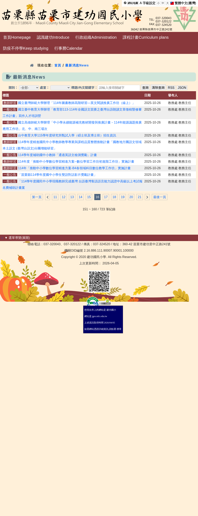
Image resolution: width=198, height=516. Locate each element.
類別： (13, 87)
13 (72, 197)
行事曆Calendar (68, 48)
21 (139, 197)
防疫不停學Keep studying (25, 48)
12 (64, 197)
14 (80, 197)
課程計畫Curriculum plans (146, 37)
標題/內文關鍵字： (84, 87)
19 (122, 197)
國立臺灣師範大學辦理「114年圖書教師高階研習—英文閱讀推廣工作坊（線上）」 (76, 103)
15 (89, 197)
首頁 (58, 65)
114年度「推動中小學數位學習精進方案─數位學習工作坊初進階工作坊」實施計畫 (76, 161)
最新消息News (77, 65)
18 (114, 197)
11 (55, 197)
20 (131, 197)
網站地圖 (133, 3)
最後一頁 (159, 197)
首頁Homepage (17, 37)
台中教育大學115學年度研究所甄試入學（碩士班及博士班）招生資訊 (67, 135)
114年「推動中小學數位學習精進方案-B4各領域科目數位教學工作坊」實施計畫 (74, 168)
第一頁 (37, 197)
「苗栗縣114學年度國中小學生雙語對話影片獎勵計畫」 (57, 174)
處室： (45, 87)
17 (106, 197)
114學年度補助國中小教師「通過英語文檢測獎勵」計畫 (57, 155)
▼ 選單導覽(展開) (17, 237)
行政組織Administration (96, 37)
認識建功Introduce (53, 37)
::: (2, 237)
